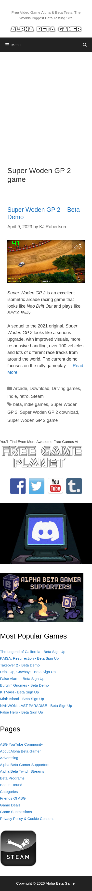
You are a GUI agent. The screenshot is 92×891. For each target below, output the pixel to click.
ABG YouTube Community (21, 744)
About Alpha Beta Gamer (20, 751)
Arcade (20, 388)
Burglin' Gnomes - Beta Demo (24, 685)
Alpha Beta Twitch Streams (22, 771)
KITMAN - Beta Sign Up (19, 692)
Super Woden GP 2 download (49, 412)
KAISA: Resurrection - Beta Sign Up (29, 658)
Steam (37, 396)
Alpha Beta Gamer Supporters (24, 765)
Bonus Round (11, 785)
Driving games (66, 388)
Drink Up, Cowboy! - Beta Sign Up (28, 672)
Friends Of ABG (13, 798)
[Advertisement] (46, 105)
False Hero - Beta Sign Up (21, 712)
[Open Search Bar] (85, 45)
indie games (36, 404)
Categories (9, 792)
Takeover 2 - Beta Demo (20, 665)
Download (39, 388)
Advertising (9, 758)
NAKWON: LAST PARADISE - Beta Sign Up (36, 705)
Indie (12, 396)
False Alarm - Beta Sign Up (22, 679)
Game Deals (10, 805)
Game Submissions (16, 812)
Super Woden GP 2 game (32, 420)
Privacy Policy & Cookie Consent (26, 818)
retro (23, 396)
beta (17, 404)
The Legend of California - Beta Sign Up (32, 652)
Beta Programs (12, 778)
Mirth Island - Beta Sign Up (22, 699)
